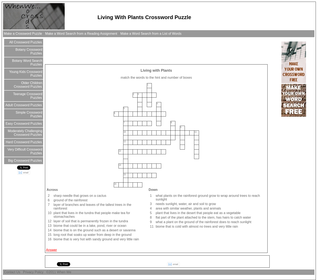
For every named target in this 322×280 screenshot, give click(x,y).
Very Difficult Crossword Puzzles (24, 151)
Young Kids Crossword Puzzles (25, 73)
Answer (51, 250)
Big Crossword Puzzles (24, 160)
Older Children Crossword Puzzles (28, 84)
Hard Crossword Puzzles (23, 142)
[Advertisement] (120, 50)
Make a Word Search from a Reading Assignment (81, 33)
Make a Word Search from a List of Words (151, 33)
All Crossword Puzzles (25, 42)
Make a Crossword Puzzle (23, 33)
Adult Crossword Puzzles (23, 105)
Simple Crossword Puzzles (28, 114)
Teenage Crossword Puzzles (27, 95)
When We (64, 272)
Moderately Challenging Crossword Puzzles (25, 132)
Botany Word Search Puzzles (26, 62)
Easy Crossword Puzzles (23, 123)
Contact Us (12, 272)
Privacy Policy (33, 272)
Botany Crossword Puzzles (28, 51)
